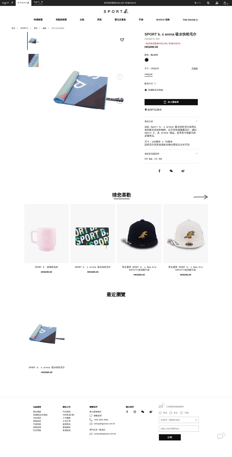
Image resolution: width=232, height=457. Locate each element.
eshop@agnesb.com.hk (104, 424)
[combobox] (179, 420)
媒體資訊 (67, 424)
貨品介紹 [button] (171, 121)
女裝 (82, 19)
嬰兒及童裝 (120, 19)
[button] (120, 101)
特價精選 (38, 19)
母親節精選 (61, 19)
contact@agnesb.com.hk (105, 434)
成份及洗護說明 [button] (171, 153)
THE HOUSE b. (190, 19)
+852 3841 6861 (101, 420)
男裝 (99, 19)
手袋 (141, 19)
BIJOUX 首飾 (163, 19)
